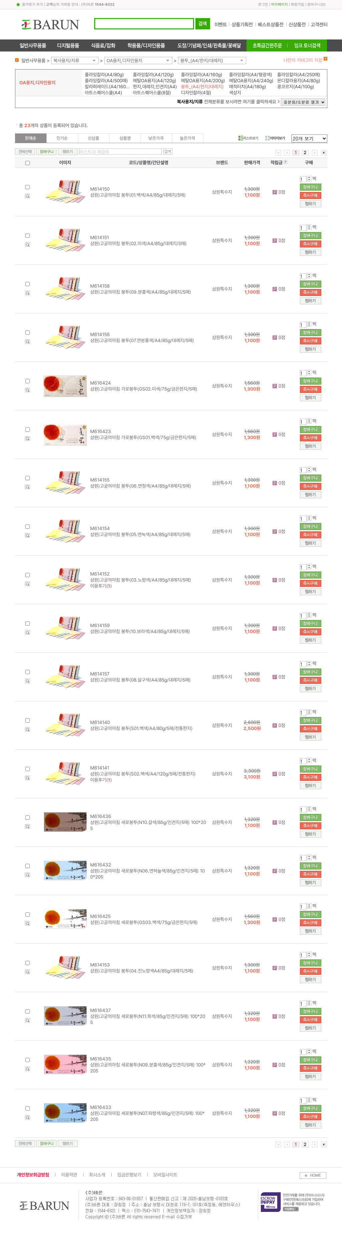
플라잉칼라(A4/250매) (298, 74)
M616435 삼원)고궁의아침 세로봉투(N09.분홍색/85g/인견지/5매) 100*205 (148, 1064)
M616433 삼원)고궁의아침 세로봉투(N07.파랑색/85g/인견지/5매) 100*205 (147, 1113)
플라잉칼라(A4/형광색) (250, 74)
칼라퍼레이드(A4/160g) (107, 86)
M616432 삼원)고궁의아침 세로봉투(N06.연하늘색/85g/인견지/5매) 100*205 (147, 871)
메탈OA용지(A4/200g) (203, 80)
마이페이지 (279, 4)
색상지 (235, 92)
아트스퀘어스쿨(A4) (103, 92)
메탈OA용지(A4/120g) (154, 80)
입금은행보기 (129, 1174)
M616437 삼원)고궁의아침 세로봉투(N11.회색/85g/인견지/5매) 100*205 (147, 1016)
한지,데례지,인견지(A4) (155, 86)
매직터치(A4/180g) (247, 86)
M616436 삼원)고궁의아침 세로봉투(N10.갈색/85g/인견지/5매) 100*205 (148, 822)
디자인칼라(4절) (196, 92)
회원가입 (297, 4)
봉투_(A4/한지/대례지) (201, 60)
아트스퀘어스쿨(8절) (152, 92)
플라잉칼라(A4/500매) (106, 80)
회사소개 (97, 1174)
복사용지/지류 (66, 60)
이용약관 (69, 1174)
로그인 (263, 4)
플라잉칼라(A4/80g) (104, 74)
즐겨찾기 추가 (32, 4)
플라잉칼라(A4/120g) (153, 74)
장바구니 (314, 4)
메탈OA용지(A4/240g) (251, 80)
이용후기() (101, 586)
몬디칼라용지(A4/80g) (298, 80)
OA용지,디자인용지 (124, 60)
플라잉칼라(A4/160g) (201, 74)
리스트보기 (248, 138)
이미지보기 (275, 138)
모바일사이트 (165, 1174)
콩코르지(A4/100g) (295, 86)
